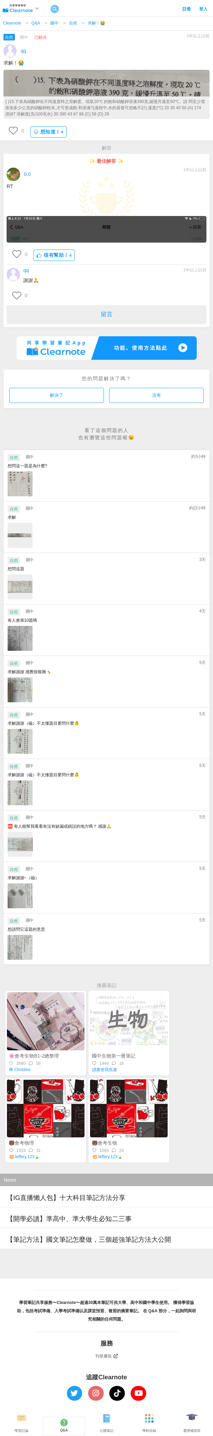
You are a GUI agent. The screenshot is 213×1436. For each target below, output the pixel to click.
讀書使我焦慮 (104, 1069)
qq (23, 51)
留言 (107, 314)
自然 (73, 23)
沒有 (156, 395)
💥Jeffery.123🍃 (24, 1156)
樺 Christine (20, 1069)
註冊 (187, 9)
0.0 (27, 174)
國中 (54, 23)
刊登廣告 (106, 1356)
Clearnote (12, 23)
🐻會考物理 (21, 1143)
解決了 (56, 395)
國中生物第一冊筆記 (113, 1056)
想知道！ (48, 131)
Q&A (36, 23)
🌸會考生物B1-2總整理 (34, 1056)
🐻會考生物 (104, 1143)
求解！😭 (96, 23)
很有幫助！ (54, 255)
